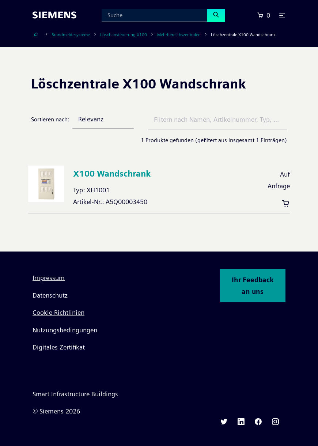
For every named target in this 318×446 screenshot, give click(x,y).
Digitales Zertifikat (59, 347)
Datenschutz (50, 295)
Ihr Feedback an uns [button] (252, 285)
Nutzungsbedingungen (65, 330)
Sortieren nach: (50, 119)
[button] (282, 15)
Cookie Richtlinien (58, 312)
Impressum (49, 277)
